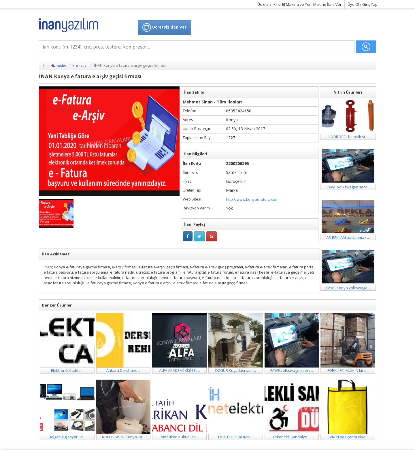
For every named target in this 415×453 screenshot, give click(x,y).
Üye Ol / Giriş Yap (363, 4)
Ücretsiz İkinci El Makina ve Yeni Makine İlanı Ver (299, 4)
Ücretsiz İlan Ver (164, 27)
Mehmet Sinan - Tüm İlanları (212, 102)
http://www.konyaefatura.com (252, 199)
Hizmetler (58, 65)
